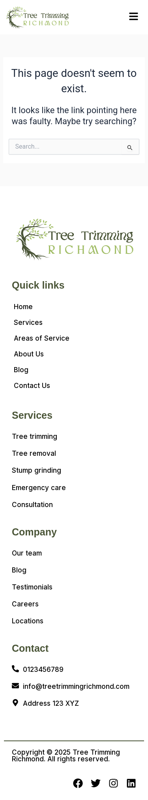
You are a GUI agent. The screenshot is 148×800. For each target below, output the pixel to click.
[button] (133, 17)
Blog (21, 370)
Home (23, 307)
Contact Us (32, 386)
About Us (29, 354)
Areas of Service (41, 338)
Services (28, 322)
